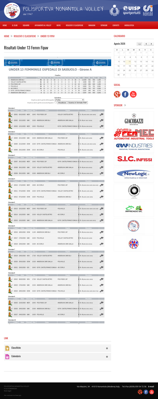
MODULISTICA (129, 25)
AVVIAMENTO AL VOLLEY (43, 25)
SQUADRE (26, 25)
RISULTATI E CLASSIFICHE (74, 25)
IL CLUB (14, 25)
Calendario (16, 356)
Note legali (7, 391)
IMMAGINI (92, 25)
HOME (5, 25)
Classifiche (16, 347)
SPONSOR (104, 25)
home (6, 36)
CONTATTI (116, 25)
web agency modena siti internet (12, 395)
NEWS (59, 25)
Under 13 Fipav (47, 36)
